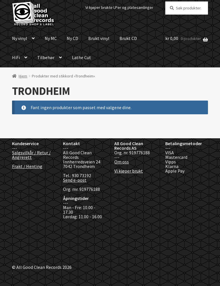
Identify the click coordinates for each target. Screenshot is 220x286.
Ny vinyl (19, 38)
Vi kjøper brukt (128, 171)
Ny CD (72, 38)
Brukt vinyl (98, 38)
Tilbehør (45, 57)
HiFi (16, 57)
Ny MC (51, 38)
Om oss (121, 162)
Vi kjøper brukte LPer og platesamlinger (119, 7)
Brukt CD (128, 38)
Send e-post (75, 180)
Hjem (23, 76)
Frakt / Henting (27, 166)
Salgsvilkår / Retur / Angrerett (31, 155)
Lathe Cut (81, 57)
